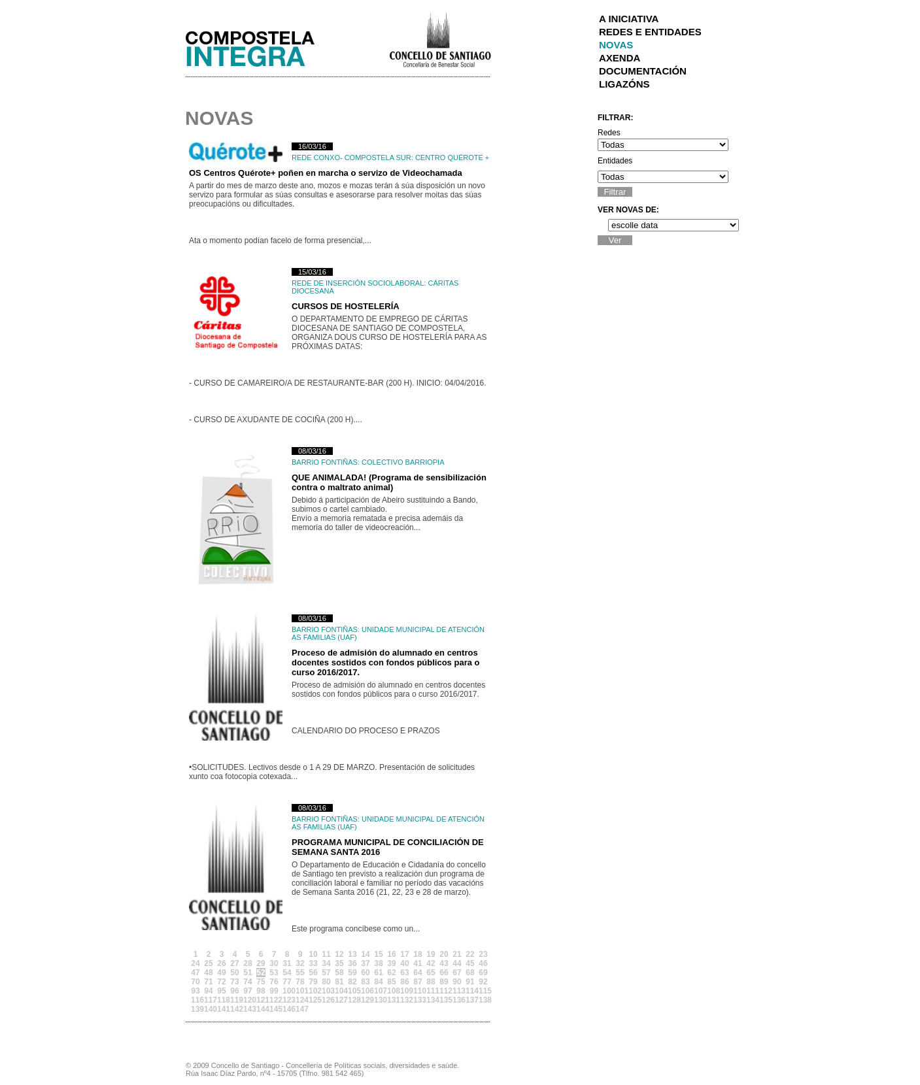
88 (430, 981)
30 (273, 963)
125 (313, 1000)
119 (234, 1000)
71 (208, 981)
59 (352, 972)
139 (195, 1009)
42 (430, 963)
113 (457, 990)
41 (417, 963)
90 (456, 981)
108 (391, 990)
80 (326, 981)
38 (378, 963)
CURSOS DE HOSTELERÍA (346, 306)
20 (443, 954)
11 (326, 954)
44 (456, 963)
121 (260, 1000)
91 (470, 981)
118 (221, 1000)
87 (417, 981)
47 (195, 972)
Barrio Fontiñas (325, 462)
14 (365, 954)
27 (234, 963)
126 (326, 1000)
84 (378, 981)
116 (195, 1000)
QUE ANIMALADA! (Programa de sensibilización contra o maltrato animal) (389, 482)
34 (326, 963)
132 (404, 1000)
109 (404, 990)
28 (247, 963)
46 (483, 963)
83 (365, 981)
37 (365, 963)
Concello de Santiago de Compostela (439, 38)
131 (391, 1000)
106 (365, 990)
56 (313, 972)
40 (404, 963)
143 (247, 1009)
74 (247, 981)
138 (483, 1000)
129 (365, 1000)
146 (287, 1009)
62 (391, 972)
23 (483, 954)
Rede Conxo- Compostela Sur (351, 157)
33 (313, 963)
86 (404, 981)
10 (313, 954)
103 (326, 990)
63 (404, 972)
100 (287, 990)
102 (313, 990)
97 (247, 990)
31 (286, 963)
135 (444, 1000)
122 (274, 1000)
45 (470, 963)
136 (457, 1000)
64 (417, 972)
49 (221, 972)
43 (443, 963)
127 (339, 1000)
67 (456, 972)
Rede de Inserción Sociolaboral (358, 283)
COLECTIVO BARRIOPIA (403, 462)
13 (352, 954)
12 (339, 954)
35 (339, 963)
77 (286, 981)
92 (483, 981)
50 (234, 972)
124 (300, 1000)
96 (234, 990)
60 (365, 972)
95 (221, 990)
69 (483, 972)
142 (234, 1009)
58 (339, 972)
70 (195, 981)
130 (378, 1000)
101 (300, 990)
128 (352, 1000)
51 (247, 972)
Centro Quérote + (452, 157)
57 (326, 972)
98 (260, 990)
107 (378, 990)
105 (352, 990)
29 (260, 963)
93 (195, 990)
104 (339, 990)
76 (273, 981)
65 (430, 972)
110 (417, 990)
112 (444, 990)
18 (417, 954)
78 (300, 981)
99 (273, 990)
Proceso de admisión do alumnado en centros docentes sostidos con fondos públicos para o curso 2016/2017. (385, 662)
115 (483, 990)
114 (470, 990)
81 (339, 981)
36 (352, 963)
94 (208, 990)
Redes (609, 132)
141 (221, 1009)
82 (352, 981)
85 (391, 981)
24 (195, 963)
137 (470, 1000)
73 (234, 981)
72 (221, 981)
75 (260, 981)
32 (300, 963)
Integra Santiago (260, 45)
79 (313, 981)
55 (300, 972)
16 (391, 954)
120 (247, 1000)
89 (443, 981)
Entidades (615, 160)
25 (208, 963)
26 (221, 963)
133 (417, 1000)
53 (273, 972)
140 (208, 1009)
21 (456, 954)
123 (287, 1000)
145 (274, 1009)
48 (208, 972)
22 (470, 954)
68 (470, 972)
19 (430, 954)
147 (300, 1009)
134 (430, 1000)
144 (260, 1009)
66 (443, 972)
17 (404, 954)
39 (391, 963)
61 (378, 972)
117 (208, 1000)
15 (378, 954)
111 (430, 990)
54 (286, 972)
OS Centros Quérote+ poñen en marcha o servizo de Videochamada (325, 173)
